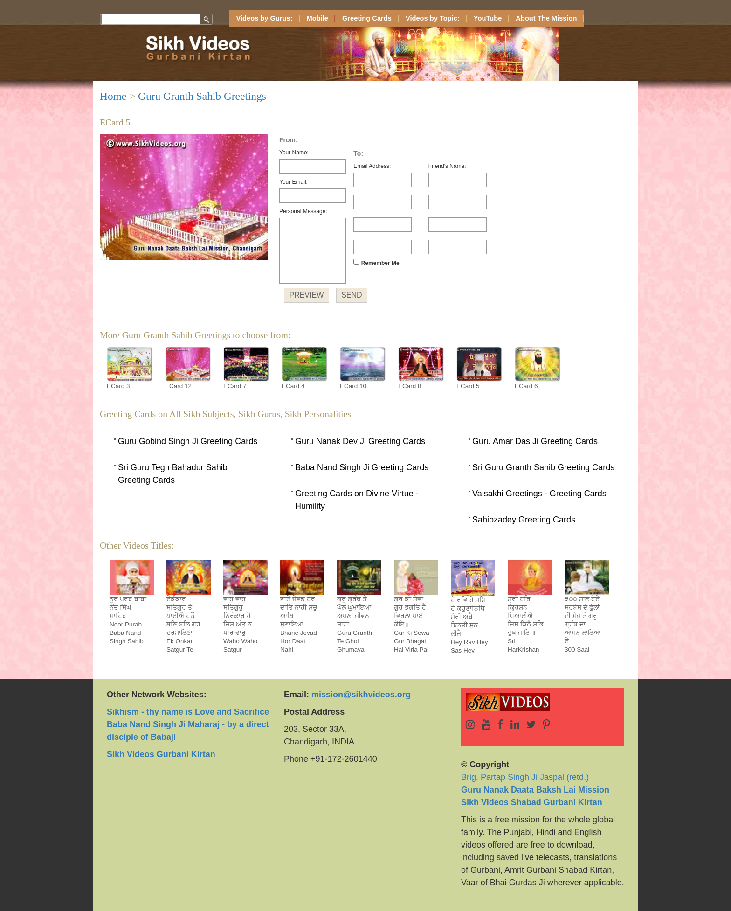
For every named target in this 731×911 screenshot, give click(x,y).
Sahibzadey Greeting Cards (523, 519)
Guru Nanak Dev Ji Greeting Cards (360, 441)
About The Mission (546, 18)
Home (113, 96)
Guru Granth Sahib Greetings (202, 96)
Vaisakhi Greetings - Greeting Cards (539, 493)
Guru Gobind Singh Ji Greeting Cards (187, 441)
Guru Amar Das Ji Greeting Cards (535, 441)
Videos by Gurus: (264, 18)
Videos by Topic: (433, 18)
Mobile (317, 18)
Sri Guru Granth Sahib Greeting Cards (543, 467)
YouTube (488, 18)
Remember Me (376, 262)
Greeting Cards (367, 18)
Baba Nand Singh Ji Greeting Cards (361, 467)
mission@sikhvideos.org (361, 694)
